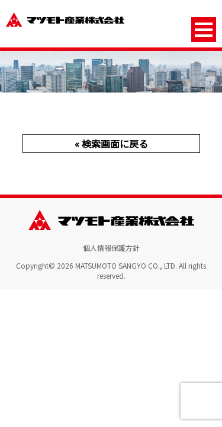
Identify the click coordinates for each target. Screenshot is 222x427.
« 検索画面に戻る (111, 143)
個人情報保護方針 (111, 248)
